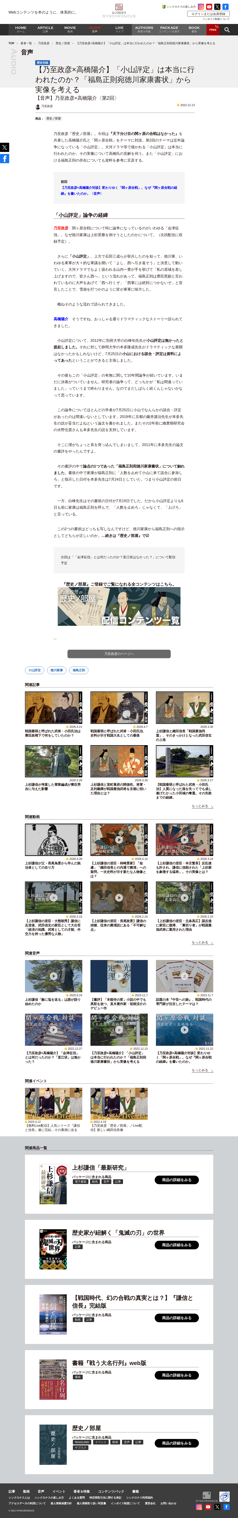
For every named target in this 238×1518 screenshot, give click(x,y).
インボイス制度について (216, 19)
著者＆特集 (81, 1491)
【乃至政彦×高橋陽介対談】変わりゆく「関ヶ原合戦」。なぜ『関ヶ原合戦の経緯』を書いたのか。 (184, 1057)
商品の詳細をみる (177, 1180)
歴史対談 (42, 62)
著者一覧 (26, 43)
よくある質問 (77, 1497)
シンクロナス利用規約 (139, 1497)
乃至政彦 (44, 43)
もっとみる (200, 806)
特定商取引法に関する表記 (105, 1497)
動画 (26, 1491)
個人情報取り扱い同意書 (91, 1503)
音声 (41, 1491)
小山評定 (34, 670)
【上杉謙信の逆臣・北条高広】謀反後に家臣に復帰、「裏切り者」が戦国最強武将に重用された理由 (184, 925)
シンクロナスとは (19, 1497)
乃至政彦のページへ (119, 653)
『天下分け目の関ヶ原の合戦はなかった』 (144, 134)
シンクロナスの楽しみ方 (181, 6)
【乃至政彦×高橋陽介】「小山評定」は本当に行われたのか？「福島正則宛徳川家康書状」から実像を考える (118, 1057)
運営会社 (150, 1503)
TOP (12, 43)
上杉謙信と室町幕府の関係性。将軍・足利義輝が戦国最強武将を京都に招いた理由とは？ (118, 789)
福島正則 (79, 670)
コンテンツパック (111, 1491)
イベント (58, 1491)
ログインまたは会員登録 (208, 14)
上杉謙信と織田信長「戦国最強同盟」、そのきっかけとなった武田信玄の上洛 (184, 735)
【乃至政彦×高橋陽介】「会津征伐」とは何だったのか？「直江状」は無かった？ (53, 1057)
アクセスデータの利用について (27, 1503)
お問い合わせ (168, 1503)
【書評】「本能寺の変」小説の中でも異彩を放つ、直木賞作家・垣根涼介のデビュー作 (118, 1004)
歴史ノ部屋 (63, 43)
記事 (12, 1491)
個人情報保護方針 (61, 1503)
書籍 (135, 1491)
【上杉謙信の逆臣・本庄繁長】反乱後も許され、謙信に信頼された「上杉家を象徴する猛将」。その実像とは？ (184, 867)
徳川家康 (57, 670)
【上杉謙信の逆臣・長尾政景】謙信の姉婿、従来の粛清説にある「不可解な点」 (118, 925)
